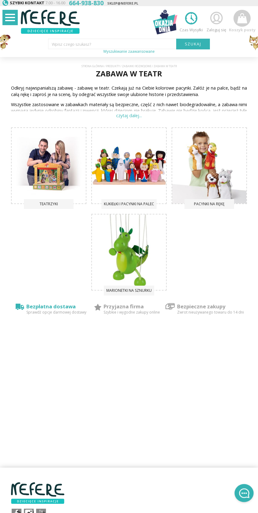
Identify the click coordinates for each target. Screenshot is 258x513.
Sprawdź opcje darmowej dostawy (56, 312)
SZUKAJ (193, 44)
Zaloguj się (216, 21)
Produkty (113, 66)
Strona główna (93, 66)
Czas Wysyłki (191, 21)
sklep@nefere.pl (122, 3)
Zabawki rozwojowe (136, 66)
